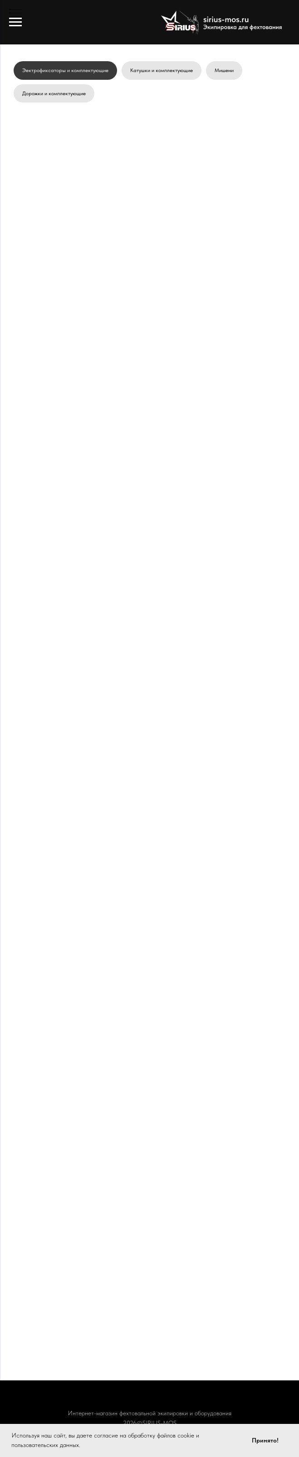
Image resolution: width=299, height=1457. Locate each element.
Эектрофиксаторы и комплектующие (65, 70)
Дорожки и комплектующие (54, 93)
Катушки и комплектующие (161, 70)
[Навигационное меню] (15, 22)
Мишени (224, 70)
